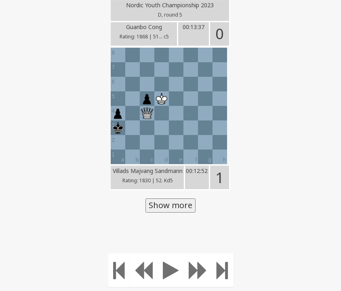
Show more (170, 205)
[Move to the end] (222, 270)
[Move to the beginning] (119, 270)
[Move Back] (143, 270)
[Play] (170, 270)
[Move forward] (198, 270)
